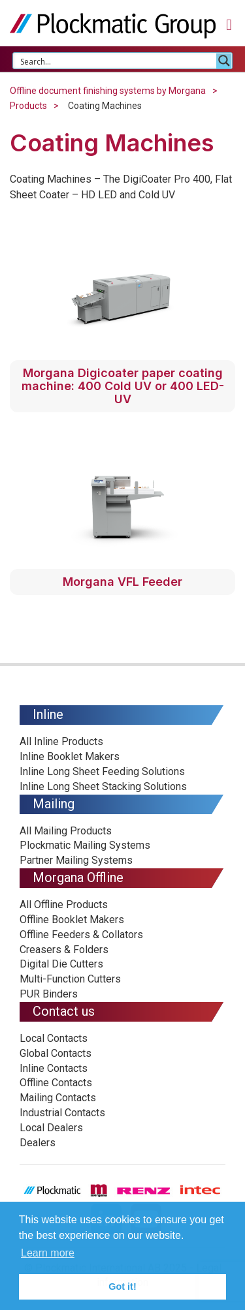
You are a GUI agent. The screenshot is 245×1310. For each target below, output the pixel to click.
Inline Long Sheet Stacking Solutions (103, 786)
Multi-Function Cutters (70, 979)
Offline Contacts (56, 1082)
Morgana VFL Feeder (122, 581)
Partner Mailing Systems (76, 860)
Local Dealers (51, 1127)
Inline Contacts (54, 1068)
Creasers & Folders (64, 949)
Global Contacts (55, 1053)
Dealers (38, 1142)
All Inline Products (61, 741)
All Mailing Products (66, 831)
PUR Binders (49, 994)
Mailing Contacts (58, 1097)
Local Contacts (54, 1038)
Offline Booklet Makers (72, 919)
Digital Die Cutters (61, 964)
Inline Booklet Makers (70, 756)
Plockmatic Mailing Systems (85, 845)
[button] (229, 25)
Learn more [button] (47, 1252)
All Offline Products (64, 904)
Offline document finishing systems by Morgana (108, 90)
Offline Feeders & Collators (81, 934)
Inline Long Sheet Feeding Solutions (102, 771)
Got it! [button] (122, 1286)
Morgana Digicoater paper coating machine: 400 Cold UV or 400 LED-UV (123, 386)
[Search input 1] (115, 60)
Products (28, 105)
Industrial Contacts (62, 1112)
